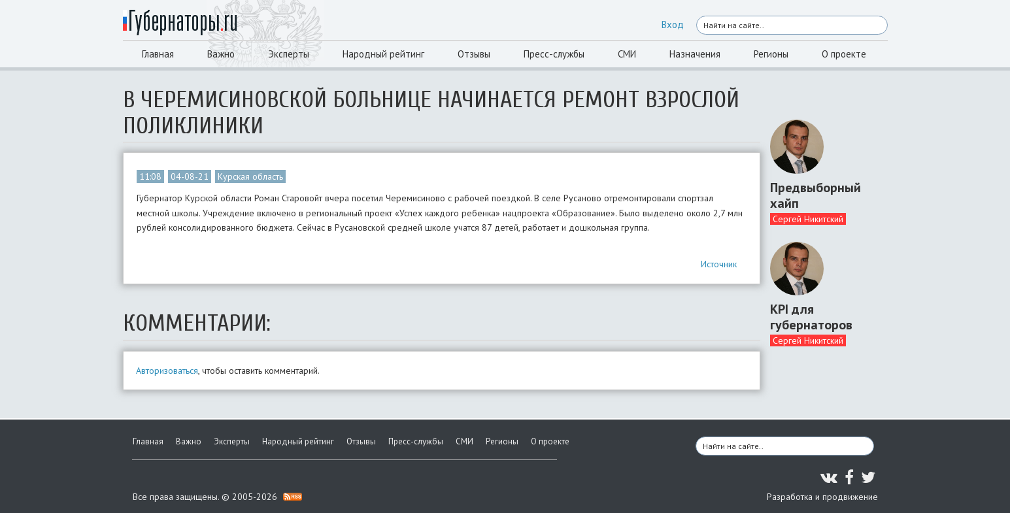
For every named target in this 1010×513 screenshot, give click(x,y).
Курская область (250, 176)
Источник (719, 264)
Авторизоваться (167, 370)
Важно (221, 54)
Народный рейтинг (383, 54)
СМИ (627, 54)
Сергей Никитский (808, 219)
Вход (673, 24)
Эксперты (288, 54)
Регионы (771, 54)
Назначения (694, 54)
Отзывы (474, 54)
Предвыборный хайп (815, 195)
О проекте (844, 54)
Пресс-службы (554, 54)
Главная (158, 54)
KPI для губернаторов (811, 317)
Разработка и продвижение (822, 497)
